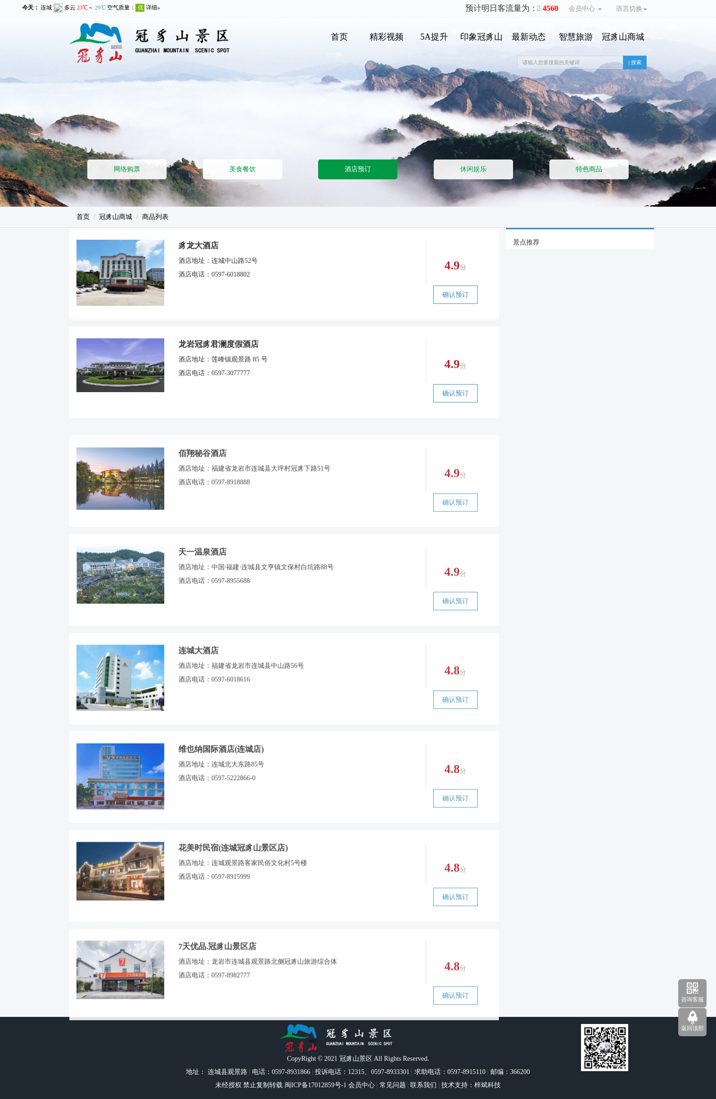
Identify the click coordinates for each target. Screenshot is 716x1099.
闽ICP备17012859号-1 (314, 1085)
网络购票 (127, 169)
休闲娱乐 (473, 169)
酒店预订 (358, 169)
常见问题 (392, 1085)
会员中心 (585, 8)
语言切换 (631, 8)
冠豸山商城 (623, 37)
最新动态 (529, 37)
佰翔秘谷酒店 (202, 487)
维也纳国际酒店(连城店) (221, 783)
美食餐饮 (242, 169)
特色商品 (589, 169)
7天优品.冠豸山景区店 (217, 980)
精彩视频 (387, 37)
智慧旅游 (576, 37)
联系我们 (423, 1085)
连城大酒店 (198, 684)
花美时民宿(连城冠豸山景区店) (233, 881)
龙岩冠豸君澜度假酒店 (218, 344)
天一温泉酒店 (202, 585)
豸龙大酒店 (198, 246)
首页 (339, 37)
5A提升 (434, 37)
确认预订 (455, 295)
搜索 (635, 62)
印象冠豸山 (481, 37)
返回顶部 (692, 1028)
